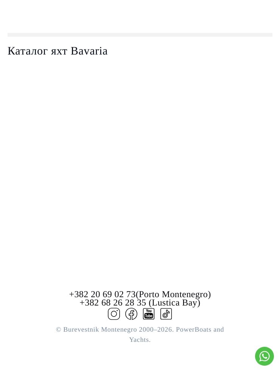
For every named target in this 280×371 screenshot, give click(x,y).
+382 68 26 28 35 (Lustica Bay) (139, 303)
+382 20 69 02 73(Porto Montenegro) (140, 294)
